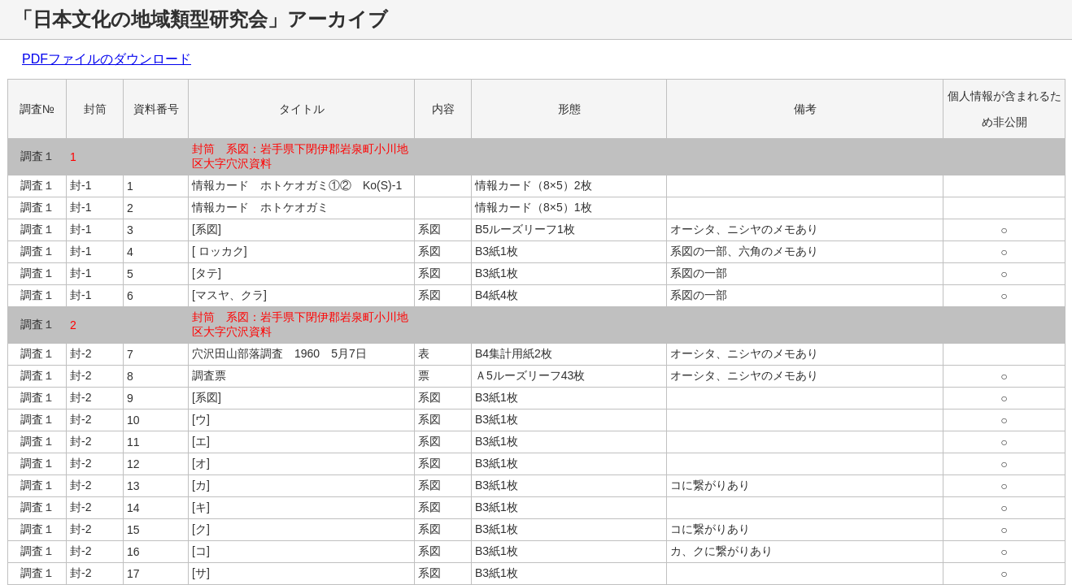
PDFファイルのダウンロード (106, 59)
